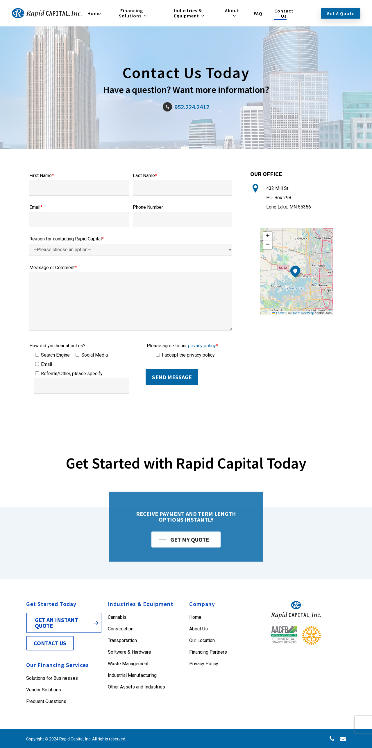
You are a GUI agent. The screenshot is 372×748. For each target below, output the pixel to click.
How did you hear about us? (57, 345)
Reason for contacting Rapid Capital (66, 239)
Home (195, 617)
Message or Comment (53, 267)
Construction (120, 629)
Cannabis (117, 617)
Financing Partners (208, 652)
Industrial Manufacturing (132, 675)
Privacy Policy (203, 663)
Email (35, 207)
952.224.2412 (186, 107)
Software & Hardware (129, 652)
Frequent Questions (46, 701)
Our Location (202, 640)
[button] (295, 271)
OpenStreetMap (302, 313)
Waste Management (128, 663)
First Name (41, 175)
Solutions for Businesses (52, 678)
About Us (198, 629)
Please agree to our (182, 345)
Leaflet (279, 313)
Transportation (122, 640)
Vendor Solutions (43, 690)
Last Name (145, 175)
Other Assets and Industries (136, 687)
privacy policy (202, 345)
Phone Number (148, 207)
